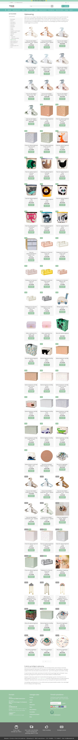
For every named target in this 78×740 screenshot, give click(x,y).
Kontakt (31, 697)
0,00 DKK (66, 6)
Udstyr (23, 10)
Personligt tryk (51, 10)
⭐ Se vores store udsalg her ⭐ (39, 0)
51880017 (11, 2)
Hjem (5, 10)
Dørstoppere (12, 22)
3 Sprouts (39, 678)
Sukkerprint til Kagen (34, 714)
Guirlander (12, 25)
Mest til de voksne (59, 10)
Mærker (71, 10)
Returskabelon (33, 709)
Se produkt (31, 495)
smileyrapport (57, 714)
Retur (31, 707)
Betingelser (32, 704)
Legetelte (12, 33)
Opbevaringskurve (13, 42)
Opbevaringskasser (14, 41)
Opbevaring (13, 39)
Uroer (11, 47)
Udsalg (66, 10)
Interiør (11, 28)
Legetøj (35, 10)
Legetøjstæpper (13, 32)
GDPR (31, 702)
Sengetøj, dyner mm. (14, 45)
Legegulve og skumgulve (15, 31)
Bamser (11, 20)
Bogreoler (13, 36)
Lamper (11, 29)
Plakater (12, 44)
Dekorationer (13, 23)
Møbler (11, 35)
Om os (31, 699)
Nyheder (9, 10)
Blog (31, 716)
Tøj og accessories (42, 10)
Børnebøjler (12, 19)
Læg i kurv (31, 47)
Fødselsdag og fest (16, 10)
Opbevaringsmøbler (15, 38)
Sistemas (44, 678)
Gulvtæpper (12, 26)
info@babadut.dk (19, 2)
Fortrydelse (32, 712)
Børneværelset (29, 10)
